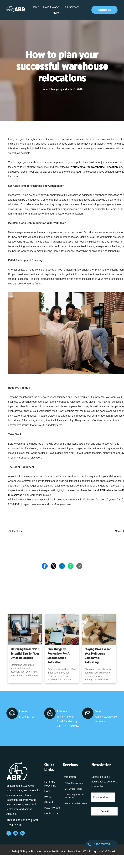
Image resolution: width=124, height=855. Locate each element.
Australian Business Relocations (62, 851)
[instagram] (22, 833)
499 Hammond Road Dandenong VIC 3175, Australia (68, 721)
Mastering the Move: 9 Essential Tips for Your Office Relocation (24, 654)
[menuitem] (35, 7)
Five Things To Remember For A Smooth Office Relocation (58, 656)
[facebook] (8, 833)
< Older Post (15, 531)
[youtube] (15, 833)
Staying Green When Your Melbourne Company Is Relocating (98, 656)
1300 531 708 (27, 716)
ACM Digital (108, 851)
